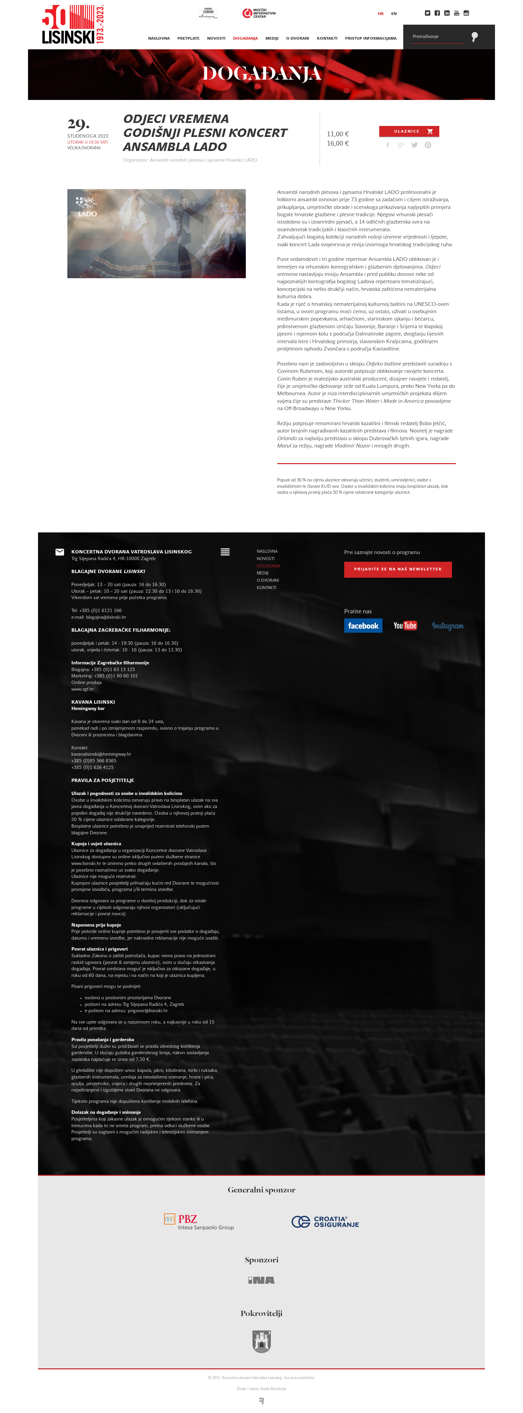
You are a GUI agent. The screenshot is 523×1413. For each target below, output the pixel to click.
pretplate (188, 38)
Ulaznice (414, 131)
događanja (245, 38)
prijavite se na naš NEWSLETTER (398, 569)
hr (381, 14)
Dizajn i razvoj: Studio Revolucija (261, 1389)
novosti (216, 38)
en (394, 14)
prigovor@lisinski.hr (148, 1011)
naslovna (159, 38)
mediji (272, 38)
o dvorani (297, 38)
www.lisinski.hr (86, 864)
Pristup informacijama (371, 38)
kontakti (327, 38)
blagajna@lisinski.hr (106, 617)
